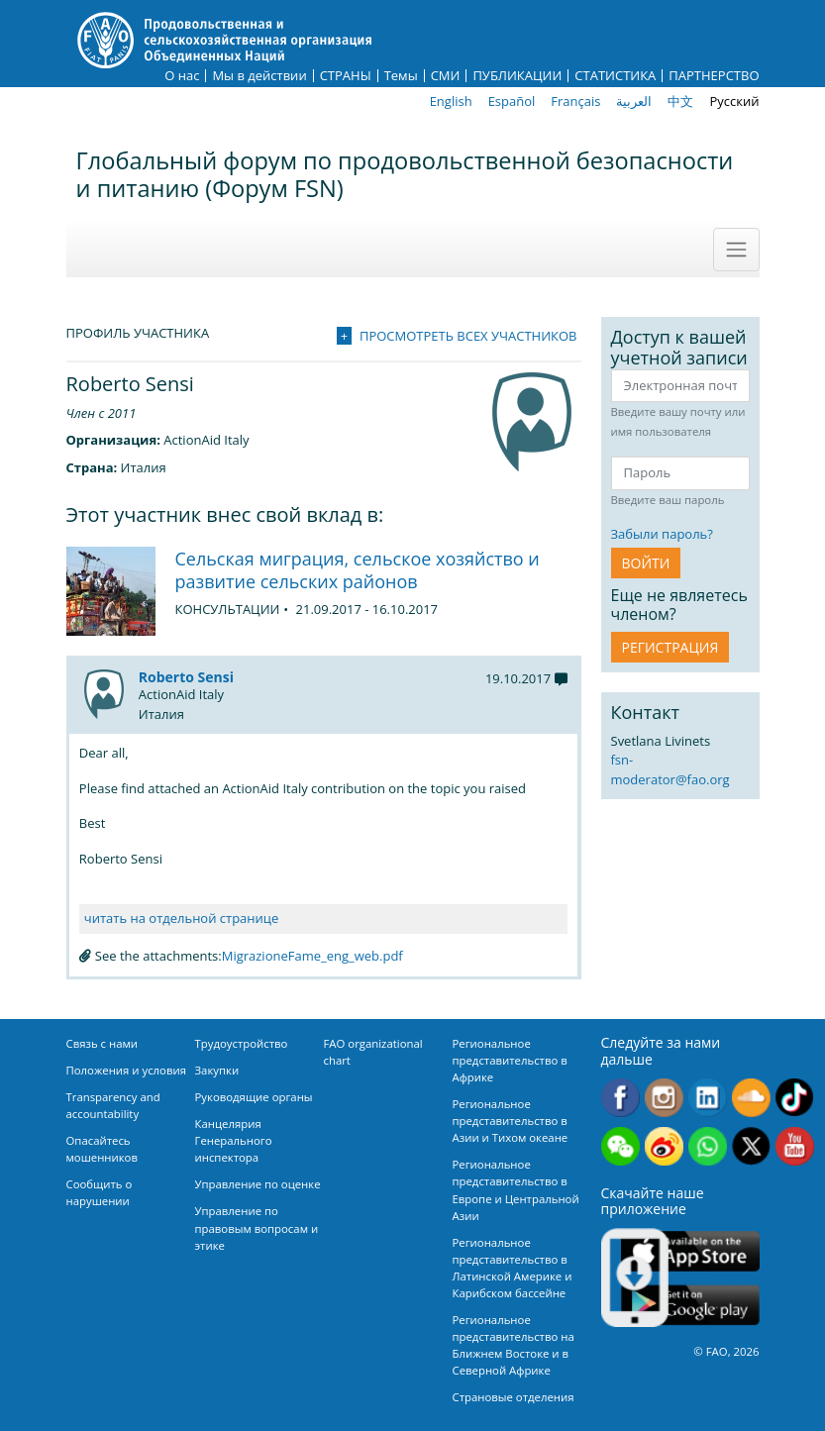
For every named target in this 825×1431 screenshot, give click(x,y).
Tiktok (794, 1097)
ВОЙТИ (646, 563)
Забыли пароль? (662, 534)
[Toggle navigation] (736, 249)
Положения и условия (126, 1070)
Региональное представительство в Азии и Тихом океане (510, 1120)
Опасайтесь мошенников (102, 1149)
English (451, 101)
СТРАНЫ (345, 75)
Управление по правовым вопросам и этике (257, 1227)
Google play (690, 1304)
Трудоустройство (241, 1043)
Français (575, 101)
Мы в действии (259, 75)
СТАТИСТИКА (615, 75)
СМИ (446, 75)
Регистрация (670, 647)
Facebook (620, 1097)
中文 (680, 101)
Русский (734, 101)
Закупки (217, 1070)
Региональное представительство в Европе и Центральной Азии (516, 1189)
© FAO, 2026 (726, 1351)
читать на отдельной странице (181, 918)
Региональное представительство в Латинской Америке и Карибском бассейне (512, 1267)
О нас (181, 75)
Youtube (794, 1146)
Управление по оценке (258, 1183)
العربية (634, 101)
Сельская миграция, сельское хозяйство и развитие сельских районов (357, 570)
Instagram (664, 1097)
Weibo (664, 1146)
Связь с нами (102, 1043)
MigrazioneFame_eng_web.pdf (312, 956)
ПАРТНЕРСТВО (714, 75)
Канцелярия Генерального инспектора (233, 1140)
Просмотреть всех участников (468, 336)
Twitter (751, 1146)
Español (512, 101)
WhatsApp (707, 1146)
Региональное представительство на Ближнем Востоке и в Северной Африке (513, 1345)
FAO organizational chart (373, 1052)
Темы (401, 75)
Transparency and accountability (113, 1105)
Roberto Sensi (186, 676)
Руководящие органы (254, 1096)
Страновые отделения (513, 1396)
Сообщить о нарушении (99, 1192)
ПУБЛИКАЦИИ (517, 75)
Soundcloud (751, 1097)
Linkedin (707, 1097)
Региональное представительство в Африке (510, 1060)
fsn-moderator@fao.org (670, 769)
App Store (690, 1250)
